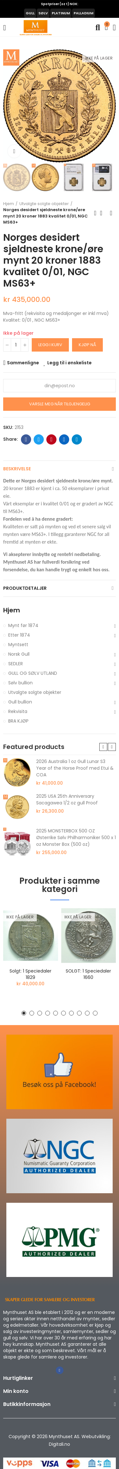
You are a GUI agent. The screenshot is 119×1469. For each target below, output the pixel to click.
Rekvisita (17, 711)
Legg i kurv (50, 345)
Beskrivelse (17, 469)
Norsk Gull (19, 654)
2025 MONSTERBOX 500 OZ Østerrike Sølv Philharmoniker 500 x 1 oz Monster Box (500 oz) (76, 837)
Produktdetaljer (25, 588)
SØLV (43, 13)
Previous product (95, 213)
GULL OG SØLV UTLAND (32, 673)
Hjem (11, 610)
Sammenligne (23, 363)
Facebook (26, 439)
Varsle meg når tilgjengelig (59, 404)
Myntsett (18, 644)
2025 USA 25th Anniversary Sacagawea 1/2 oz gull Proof (67, 799)
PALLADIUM (83, 13)
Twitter (39, 439)
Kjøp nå (87, 345)
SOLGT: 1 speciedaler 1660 (88, 974)
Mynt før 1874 (23, 625)
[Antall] (16, 345)
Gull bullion (20, 702)
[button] (9, 106)
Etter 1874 (19, 635)
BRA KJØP (18, 721)
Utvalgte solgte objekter (34, 692)
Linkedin (64, 439)
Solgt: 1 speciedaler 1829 (30, 974)
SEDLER (15, 663)
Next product (111, 213)
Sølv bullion (20, 683)
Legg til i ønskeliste (69, 363)
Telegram (77, 439)
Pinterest (51, 439)
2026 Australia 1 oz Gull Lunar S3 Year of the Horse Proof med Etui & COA (75, 768)
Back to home (103, 213)
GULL (30, 13)
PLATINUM (61, 13)
